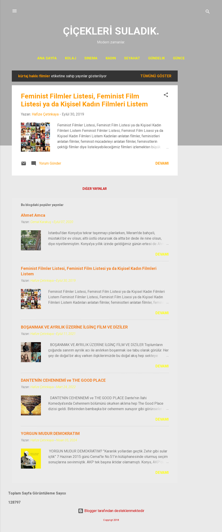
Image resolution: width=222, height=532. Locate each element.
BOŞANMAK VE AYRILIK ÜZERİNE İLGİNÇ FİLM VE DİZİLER (74, 327)
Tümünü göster (155, 76)
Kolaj (70, 58)
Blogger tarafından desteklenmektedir (111, 511)
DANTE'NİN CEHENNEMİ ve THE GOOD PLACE (63, 380)
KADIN (111, 58)
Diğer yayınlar (94, 189)
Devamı (162, 163)
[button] (166, 95)
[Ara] (207, 12)
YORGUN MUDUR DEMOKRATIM (50, 433)
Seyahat (132, 58)
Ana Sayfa (47, 58)
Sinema (90, 58)
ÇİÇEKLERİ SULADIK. (111, 31)
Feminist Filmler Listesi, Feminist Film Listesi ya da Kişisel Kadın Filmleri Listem (84, 100)
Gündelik (156, 58)
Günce (179, 58)
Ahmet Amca (33, 215)
